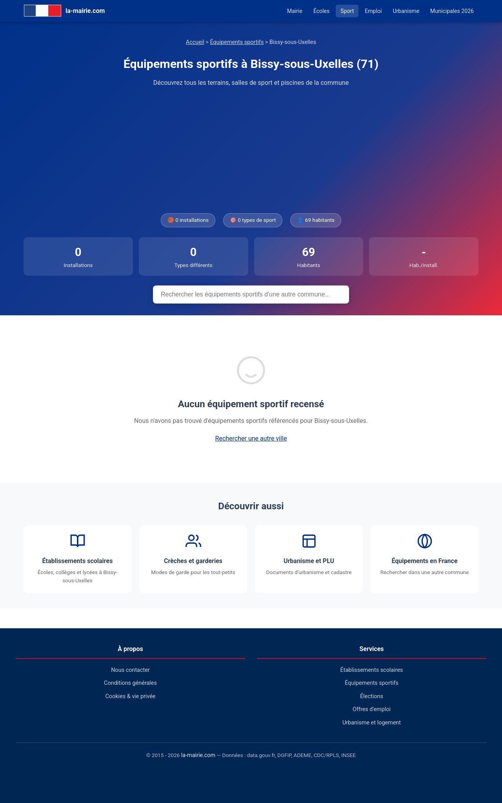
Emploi (373, 11)
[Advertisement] (251, 150)
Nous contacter (130, 670)
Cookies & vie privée (130, 696)
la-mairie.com (198, 755)
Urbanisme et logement (371, 722)
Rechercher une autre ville (251, 438)
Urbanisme (406, 11)
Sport (347, 11)
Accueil (195, 42)
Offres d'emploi (372, 709)
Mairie (294, 11)
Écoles (321, 11)
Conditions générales (130, 683)
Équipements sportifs (237, 42)
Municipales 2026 (452, 11)
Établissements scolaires (371, 670)
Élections (371, 696)
